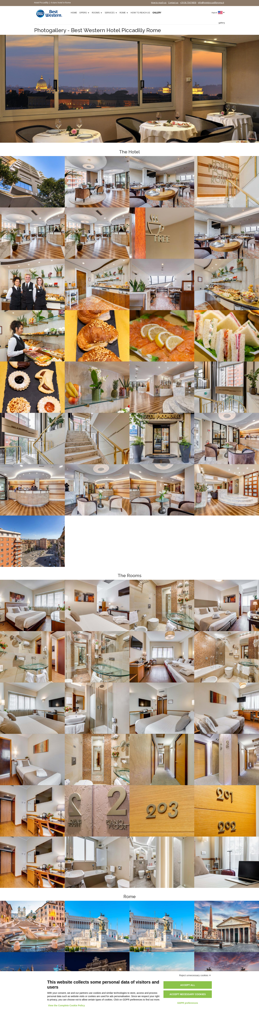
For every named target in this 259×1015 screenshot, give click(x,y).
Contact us (173, 2)
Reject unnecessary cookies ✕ (195, 975)
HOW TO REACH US (140, 12)
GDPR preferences (187, 1003)
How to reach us (158, 2)
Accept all (187, 985)
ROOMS (96, 12)
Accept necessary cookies (187, 994)
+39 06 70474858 (188, 2)
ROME (123, 12)
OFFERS (83, 12)
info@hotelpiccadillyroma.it (211, 2)
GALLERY (156, 12)
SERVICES (110, 12)
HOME (74, 12)
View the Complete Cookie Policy (66, 1005)
